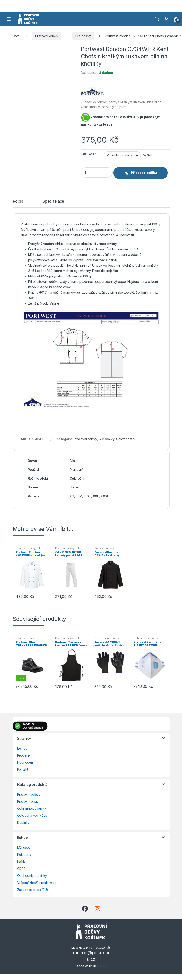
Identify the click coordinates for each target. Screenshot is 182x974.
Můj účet (23, 847)
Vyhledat (157, 19)
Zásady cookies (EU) (32, 890)
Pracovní (76, 469)
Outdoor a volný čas (32, 815)
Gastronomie (125, 439)
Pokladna (24, 854)
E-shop (22, 748)
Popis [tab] (18, 201)
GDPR (21, 868)
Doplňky (23, 822)
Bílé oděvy (83, 36)
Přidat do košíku (144, 173)
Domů (17, 36)
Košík (21, 861)
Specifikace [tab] (53, 201)
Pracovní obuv (25, 638)
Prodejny (24, 755)
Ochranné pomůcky (106, 638)
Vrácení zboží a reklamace (37, 883)
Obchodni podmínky (32, 876)
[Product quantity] (97, 172)
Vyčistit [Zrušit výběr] (148, 155)
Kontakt (22, 769)
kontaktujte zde (99, 124)
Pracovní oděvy (46, 36)
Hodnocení (25, 762)
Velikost (89, 154)
